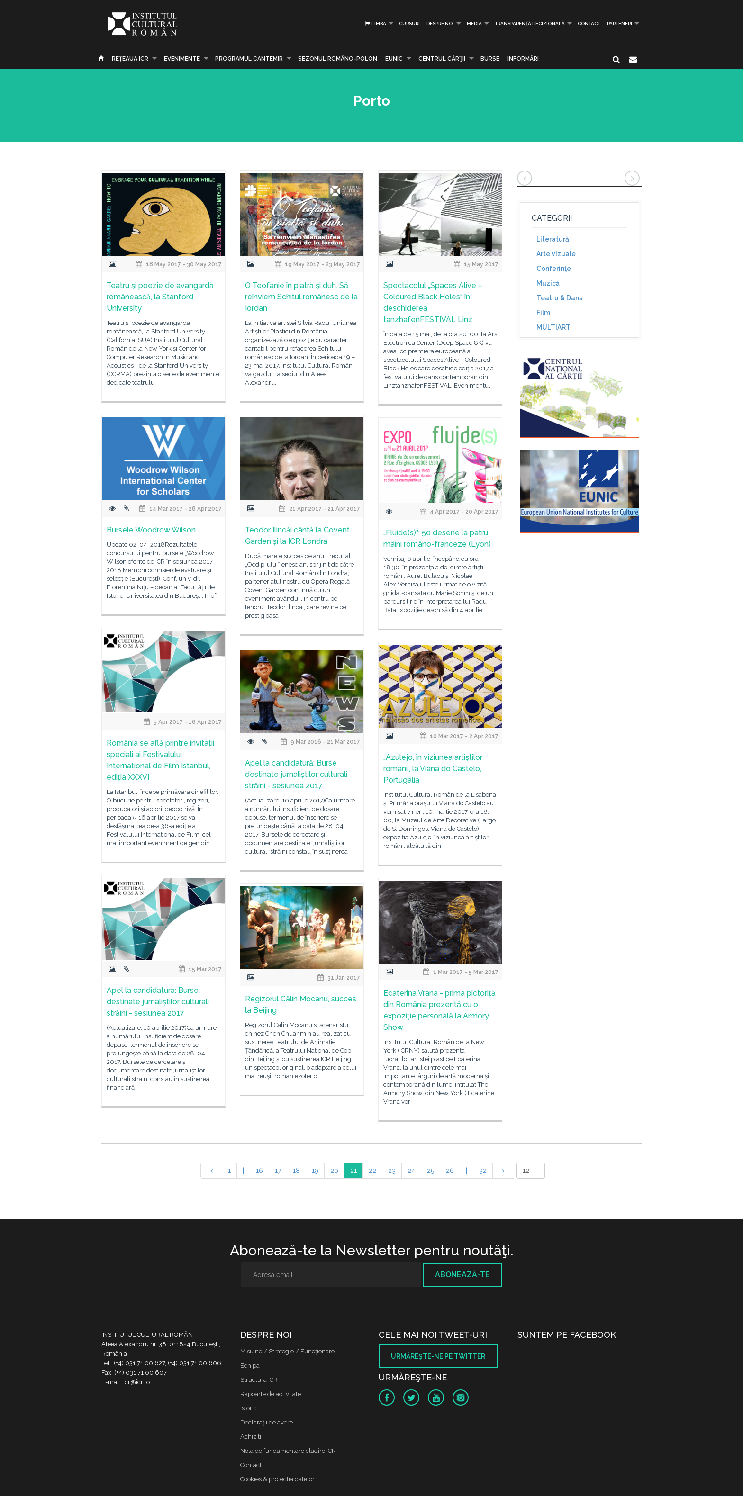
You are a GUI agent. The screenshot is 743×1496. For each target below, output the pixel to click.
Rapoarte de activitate (270, 1393)
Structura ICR (259, 1379)
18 (296, 1170)
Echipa (250, 1365)
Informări (523, 58)
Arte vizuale (556, 254)
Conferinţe (553, 268)
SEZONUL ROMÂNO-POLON (337, 58)
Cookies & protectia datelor (277, 1479)
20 (334, 1170)
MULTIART (553, 327)
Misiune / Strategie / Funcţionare (287, 1351)
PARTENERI (619, 23)
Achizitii (251, 1436)
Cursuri (409, 23)
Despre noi (440, 23)
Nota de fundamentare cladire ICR (288, 1450)
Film (543, 312)
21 (353, 1170)
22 (372, 1170)
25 (430, 1170)
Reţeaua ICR (130, 58)
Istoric (248, 1408)
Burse (489, 58)
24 (411, 1170)
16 (259, 1170)
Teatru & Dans (559, 298)
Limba (375, 23)
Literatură (552, 239)
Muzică (548, 283)
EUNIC (394, 58)
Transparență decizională (530, 23)
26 (450, 1170)
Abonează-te (462, 1274)
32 (483, 1170)
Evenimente (182, 58)
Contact (589, 23)
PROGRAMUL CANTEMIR (249, 58)
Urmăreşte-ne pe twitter (438, 1356)
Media (474, 23)
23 (392, 1170)
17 (278, 1170)
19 (315, 1170)
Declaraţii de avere (266, 1422)
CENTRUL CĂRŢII (441, 58)
